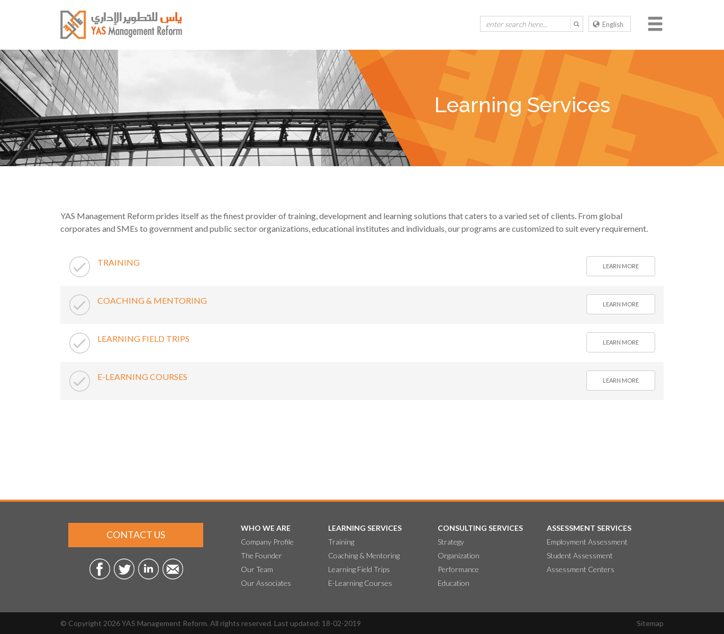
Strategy (451, 541)
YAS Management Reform (164, 623)
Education (453, 582)
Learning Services (365, 527)
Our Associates (266, 582)
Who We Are (266, 527)
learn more (621, 265)
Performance (458, 569)
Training (341, 541)
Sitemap (650, 623)
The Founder (261, 555)
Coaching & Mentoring (364, 555)
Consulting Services (480, 527)
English (608, 24)
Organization (458, 555)
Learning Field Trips (359, 569)
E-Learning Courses (360, 582)
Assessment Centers (580, 569)
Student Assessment (580, 555)
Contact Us (135, 534)
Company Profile (267, 541)
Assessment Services (589, 527)
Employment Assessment (587, 541)
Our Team (257, 569)
